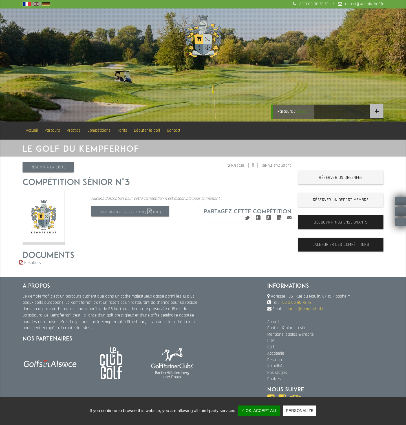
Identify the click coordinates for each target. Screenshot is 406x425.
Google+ (268, 217)
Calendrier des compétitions (340, 244)
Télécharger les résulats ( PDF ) (130, 211)
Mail (289, 217)
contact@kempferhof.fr (363, 4)
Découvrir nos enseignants (341, 222)
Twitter (247, 218)
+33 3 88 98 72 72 (312, 4)
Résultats (30, 262)
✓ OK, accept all (259, 410)
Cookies (274, 378)
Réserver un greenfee (340, 177)
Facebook (258, 217)
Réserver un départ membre (341, 200)
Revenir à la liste (48, 167)
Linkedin (279, 217)
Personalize (300, 410)
